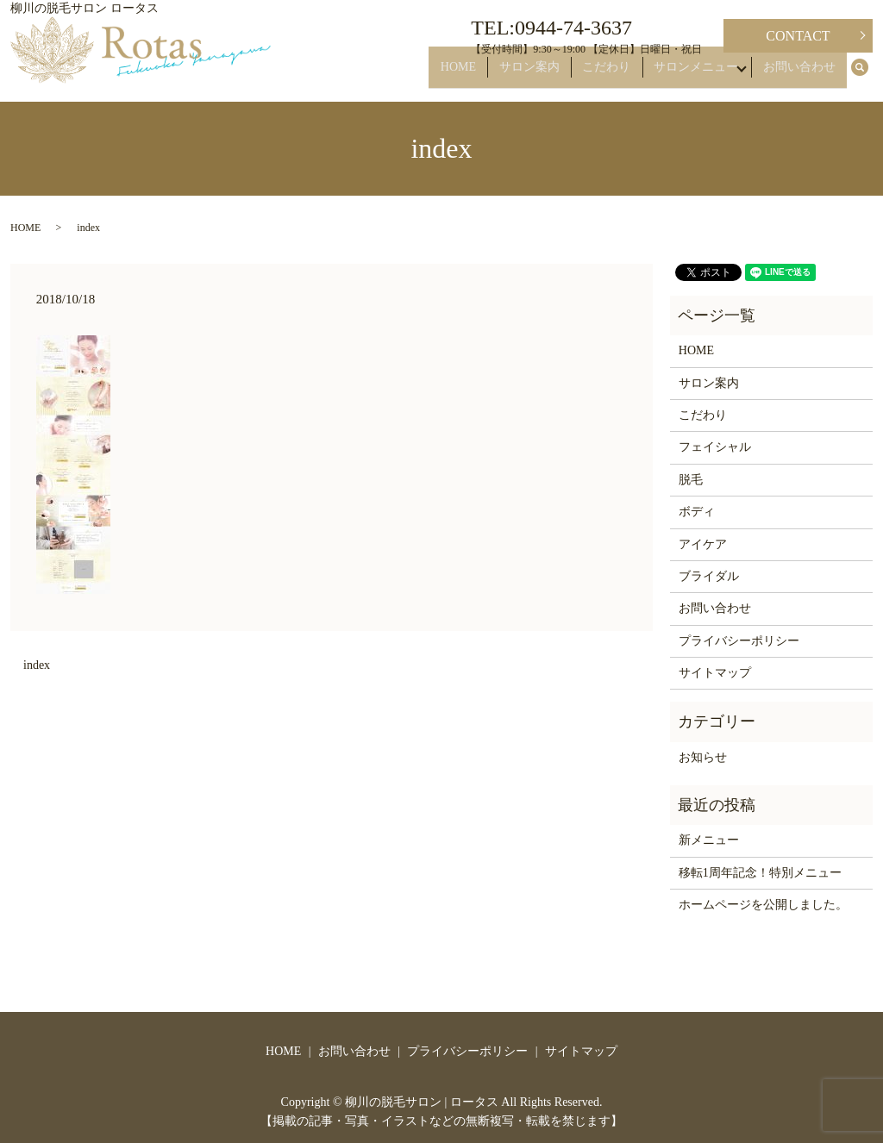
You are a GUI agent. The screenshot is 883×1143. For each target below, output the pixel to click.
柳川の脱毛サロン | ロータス (421, 1102)
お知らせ (703, 757)
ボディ (697, 511)
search (869, 75)
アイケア (703, 544)
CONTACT (798, 35)
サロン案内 (547, 74)
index (36, 665)
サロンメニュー (696, 74)
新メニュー (709, 840)
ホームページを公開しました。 (763, 904)
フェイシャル (715, 446)
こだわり (616, 74)
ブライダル (709, 576)
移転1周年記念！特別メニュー (760, 872)
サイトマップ (715, 672)
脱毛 (691, 479)
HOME (485, 74)
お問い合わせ (803, 74)
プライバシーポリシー (739, 640)
